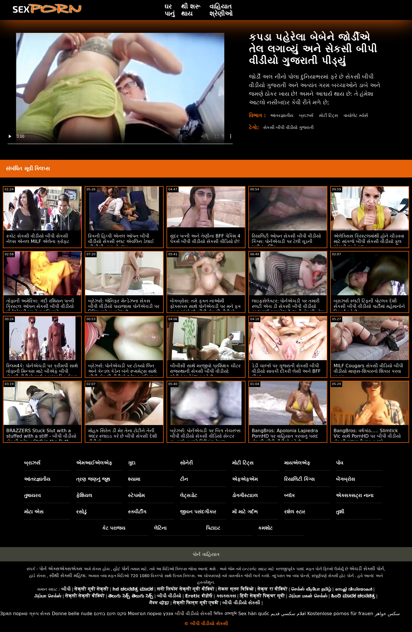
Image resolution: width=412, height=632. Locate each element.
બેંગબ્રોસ (345, 479)
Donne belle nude (72, 613)
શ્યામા (134, 479)
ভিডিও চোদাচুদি (225, 613)
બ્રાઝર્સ (308, 115)
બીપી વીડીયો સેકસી (193, 613)
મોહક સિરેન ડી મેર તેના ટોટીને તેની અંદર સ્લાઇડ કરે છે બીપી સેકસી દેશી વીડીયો (122, 436)
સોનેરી (186, 463)
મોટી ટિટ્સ (331, 115)
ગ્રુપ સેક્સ (39, 613)
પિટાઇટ (213, 528)
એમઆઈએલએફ (94, 463)
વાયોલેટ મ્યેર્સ (360, 115)
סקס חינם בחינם (110, 613)
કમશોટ (265, 528)
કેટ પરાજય (114, 528)
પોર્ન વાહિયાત (206, 554)
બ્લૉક (289, 495)
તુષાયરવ (32, 495)
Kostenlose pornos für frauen (340, 613)
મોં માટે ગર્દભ (245, 512)
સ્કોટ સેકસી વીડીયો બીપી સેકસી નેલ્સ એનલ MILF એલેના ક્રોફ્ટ (37, 238)
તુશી (340, 512)
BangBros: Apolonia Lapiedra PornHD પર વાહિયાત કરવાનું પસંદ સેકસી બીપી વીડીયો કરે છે (285, 436)
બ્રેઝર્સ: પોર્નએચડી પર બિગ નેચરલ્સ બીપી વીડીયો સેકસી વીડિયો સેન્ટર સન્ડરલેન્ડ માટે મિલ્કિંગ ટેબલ (205, 436)
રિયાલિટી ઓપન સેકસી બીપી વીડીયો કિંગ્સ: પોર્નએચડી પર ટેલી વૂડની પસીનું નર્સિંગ (286, 241)
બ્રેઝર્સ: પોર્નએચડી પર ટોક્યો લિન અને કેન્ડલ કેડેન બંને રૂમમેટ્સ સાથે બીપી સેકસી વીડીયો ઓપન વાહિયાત (122, 371)
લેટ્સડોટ (188, 495)
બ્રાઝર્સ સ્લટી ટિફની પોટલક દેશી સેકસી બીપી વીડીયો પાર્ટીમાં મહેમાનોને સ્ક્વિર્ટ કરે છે (369, 306)
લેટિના (160, 528)
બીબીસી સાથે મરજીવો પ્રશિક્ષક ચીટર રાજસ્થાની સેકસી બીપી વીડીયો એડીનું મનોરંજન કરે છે (205, 371)
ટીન (184, 479)
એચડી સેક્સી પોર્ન (366, 568)
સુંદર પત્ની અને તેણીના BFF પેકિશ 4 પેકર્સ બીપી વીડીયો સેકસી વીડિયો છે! (205, 238)
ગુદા (131, 463)
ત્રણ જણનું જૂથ (93, 479)
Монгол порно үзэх (151, 613)
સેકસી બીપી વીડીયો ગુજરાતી (290, 127)
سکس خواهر (387, 613)
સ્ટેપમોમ (136, 495)
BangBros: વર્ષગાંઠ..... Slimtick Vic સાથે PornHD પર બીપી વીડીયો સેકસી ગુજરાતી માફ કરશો (367, 436)
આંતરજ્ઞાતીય (282, 115)
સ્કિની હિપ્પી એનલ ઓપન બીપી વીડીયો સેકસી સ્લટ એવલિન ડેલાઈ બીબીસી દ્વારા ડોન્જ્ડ (121, 241)
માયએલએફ (297, 463)
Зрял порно (13, 613)
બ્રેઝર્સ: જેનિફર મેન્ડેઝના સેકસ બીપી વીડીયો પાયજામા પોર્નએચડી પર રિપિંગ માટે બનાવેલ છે (123, 306)
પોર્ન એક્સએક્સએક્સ (60, 568)
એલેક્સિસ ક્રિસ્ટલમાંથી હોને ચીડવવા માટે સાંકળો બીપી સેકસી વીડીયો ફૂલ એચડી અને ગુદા (369, 241)
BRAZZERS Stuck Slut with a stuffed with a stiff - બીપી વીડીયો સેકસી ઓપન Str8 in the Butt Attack (41, 439)
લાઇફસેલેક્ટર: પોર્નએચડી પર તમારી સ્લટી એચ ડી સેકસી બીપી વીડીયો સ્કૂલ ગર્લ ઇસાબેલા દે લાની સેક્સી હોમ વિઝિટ (288, 309)
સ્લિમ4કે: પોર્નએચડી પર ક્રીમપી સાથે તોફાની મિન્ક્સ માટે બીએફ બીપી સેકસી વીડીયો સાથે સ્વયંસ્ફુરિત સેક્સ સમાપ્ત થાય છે (42, 374)
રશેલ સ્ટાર (294, 512)
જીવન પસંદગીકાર (198, 512)
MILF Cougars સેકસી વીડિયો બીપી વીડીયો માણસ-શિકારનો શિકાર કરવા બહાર (368, 371)
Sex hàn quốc (253, 613)
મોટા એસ (33, 512)
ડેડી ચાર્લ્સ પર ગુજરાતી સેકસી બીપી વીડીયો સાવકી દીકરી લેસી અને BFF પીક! (286, 371)
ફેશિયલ (84, 495)
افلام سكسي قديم (288, 613)
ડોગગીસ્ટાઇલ (245, 495)
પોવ (339, 463)
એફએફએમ (245, 479)
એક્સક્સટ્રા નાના (354, 495)
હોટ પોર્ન (121, 568)
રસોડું (81, 512)
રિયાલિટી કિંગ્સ (299, 479)
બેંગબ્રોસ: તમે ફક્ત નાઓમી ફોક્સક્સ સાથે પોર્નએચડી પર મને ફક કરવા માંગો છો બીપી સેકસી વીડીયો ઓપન (205, 309)
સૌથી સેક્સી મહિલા (67, 575)
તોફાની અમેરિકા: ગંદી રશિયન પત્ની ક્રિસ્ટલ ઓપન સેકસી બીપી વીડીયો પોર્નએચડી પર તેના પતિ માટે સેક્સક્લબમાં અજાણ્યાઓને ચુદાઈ (40, 309)
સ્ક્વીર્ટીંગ (137, 512)
